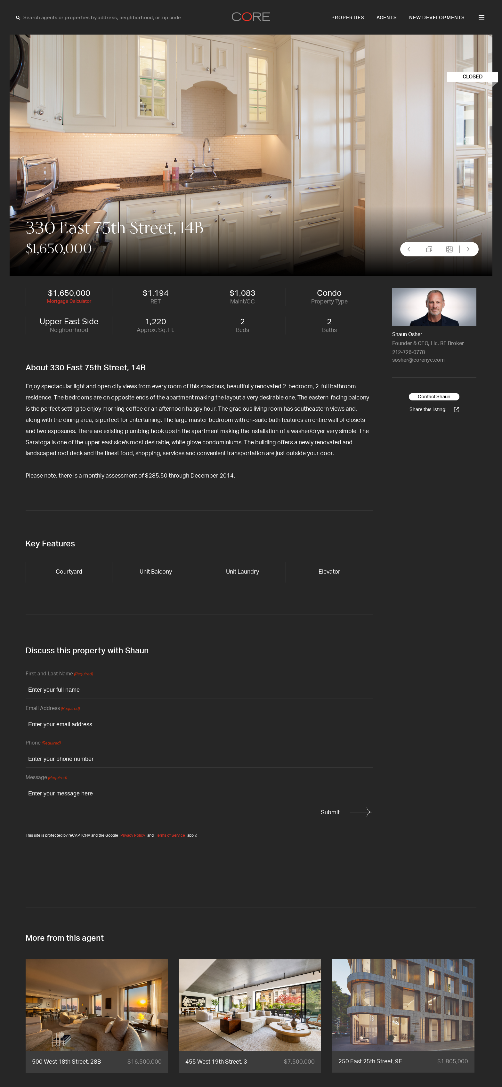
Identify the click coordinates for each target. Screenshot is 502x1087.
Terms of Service (170, 835)
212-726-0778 (408, 352)
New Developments (437, 17)
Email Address (53, 709)
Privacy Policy (132, 835)
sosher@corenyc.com (418, 360)
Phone (43, 743)
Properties (347, 17)
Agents (386, 17)
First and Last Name (59, 674)
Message (46, 778)
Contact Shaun (434, 396)
